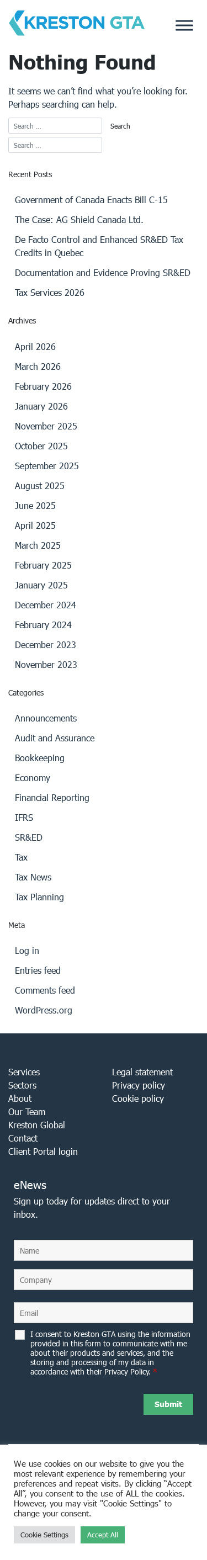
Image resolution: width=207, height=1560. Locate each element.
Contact (23, 1138)
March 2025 (38, 545)
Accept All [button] (102, 1535)
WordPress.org (43, 1010)
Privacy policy (138, 1085)
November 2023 (46, 664)
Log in (27, 950)
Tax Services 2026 (49, 292)
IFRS (24, 817)
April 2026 (35, 346)
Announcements (46, 718)
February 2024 (43, 624)
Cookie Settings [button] (44, 1535)
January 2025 (41, 585)
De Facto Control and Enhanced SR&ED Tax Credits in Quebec (99, 246)
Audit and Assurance (54, 738)
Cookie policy (138, 1098)
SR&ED (29, 837)
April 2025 (35, 525)
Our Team (26, 1111)
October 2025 (41, 446)
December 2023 (45, 644)
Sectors (22, 1085)
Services (24, 1071)
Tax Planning (39, 897)
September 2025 (47, 465)
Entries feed (38, 970)
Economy (32, 777)
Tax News (33, 877)
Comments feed (45, 990)
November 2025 (46, 426)
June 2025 (35, 505)
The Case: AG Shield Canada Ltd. (79, 219)
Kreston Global (36, 1124)
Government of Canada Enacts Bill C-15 (91, 199)
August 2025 (40, 485)
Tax (21, 857)
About (19, 1098)
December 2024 (45, 604)
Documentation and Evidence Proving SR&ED (102, 272)
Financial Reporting (52, 797)
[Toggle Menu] (184, 25)
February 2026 (43, 386)
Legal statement (142, 1071)
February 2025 (43, 565)
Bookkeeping (40, 757)
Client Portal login (43, 1151)
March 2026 (38, 366)
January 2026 (41, 406)
